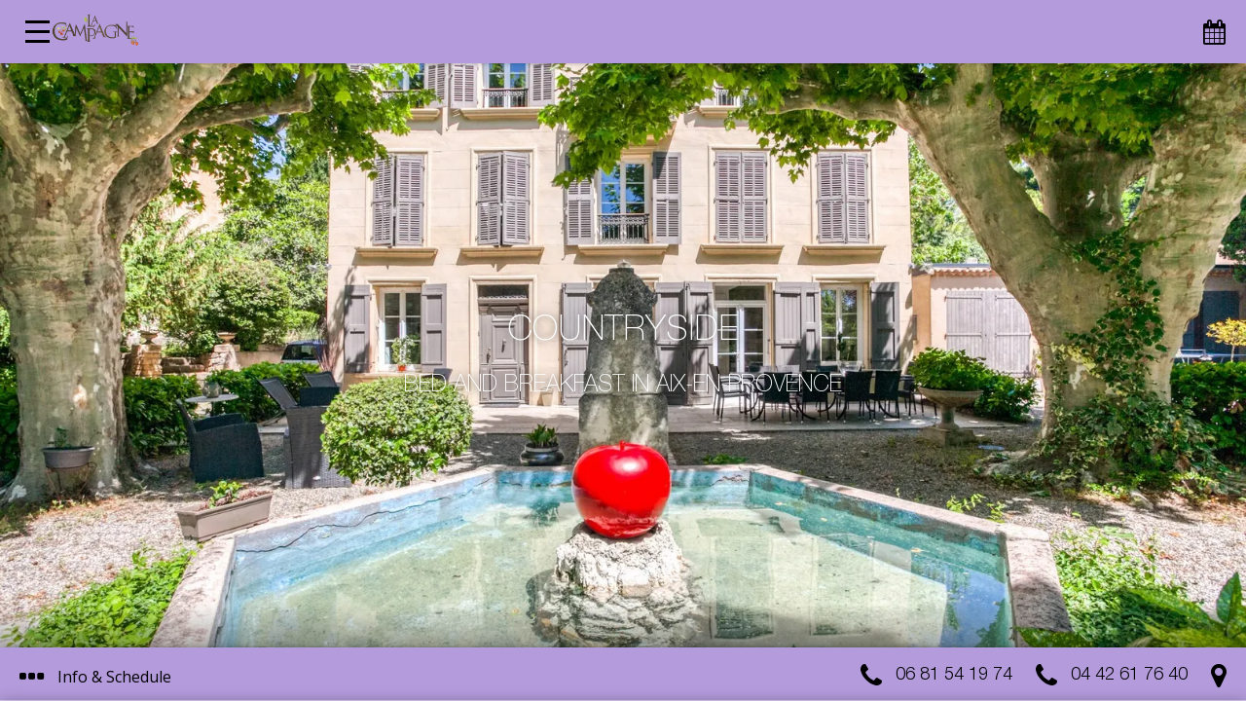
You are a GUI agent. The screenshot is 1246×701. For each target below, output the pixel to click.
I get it (680, 601)
